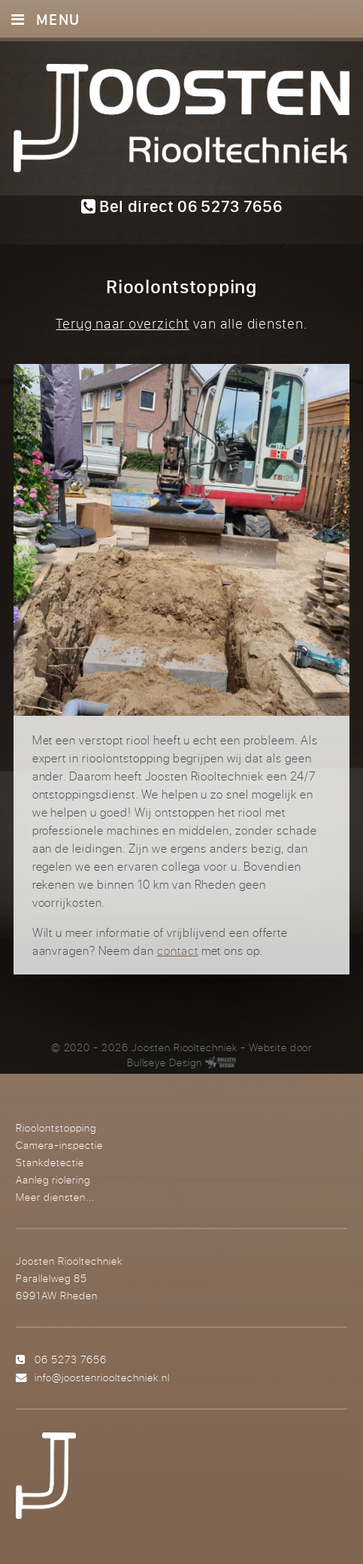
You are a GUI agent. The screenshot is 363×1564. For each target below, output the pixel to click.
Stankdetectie (50, 1162)
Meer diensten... (55, 1197)
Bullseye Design (164, 1062)
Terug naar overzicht (122, 323)
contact (177, 950)
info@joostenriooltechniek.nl (102, 1377)
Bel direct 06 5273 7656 (182, 206)
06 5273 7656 (71, 1359)
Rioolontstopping (56, 1127)
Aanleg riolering (53, 1179)
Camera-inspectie (59, 1145)
